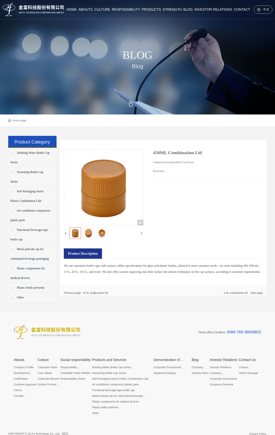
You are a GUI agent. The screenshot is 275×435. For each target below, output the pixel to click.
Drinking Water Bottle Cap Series (30, 157)
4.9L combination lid (235, 292)
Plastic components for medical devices (27, 273)
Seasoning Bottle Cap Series (26, 176)
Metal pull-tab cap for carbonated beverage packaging (29, 253)
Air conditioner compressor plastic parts (30, 215)
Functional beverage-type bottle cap (29, 234)
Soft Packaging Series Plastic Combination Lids (27, 196)
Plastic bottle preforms (27, 287)
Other (17, 297)
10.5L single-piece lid (95, 292)
